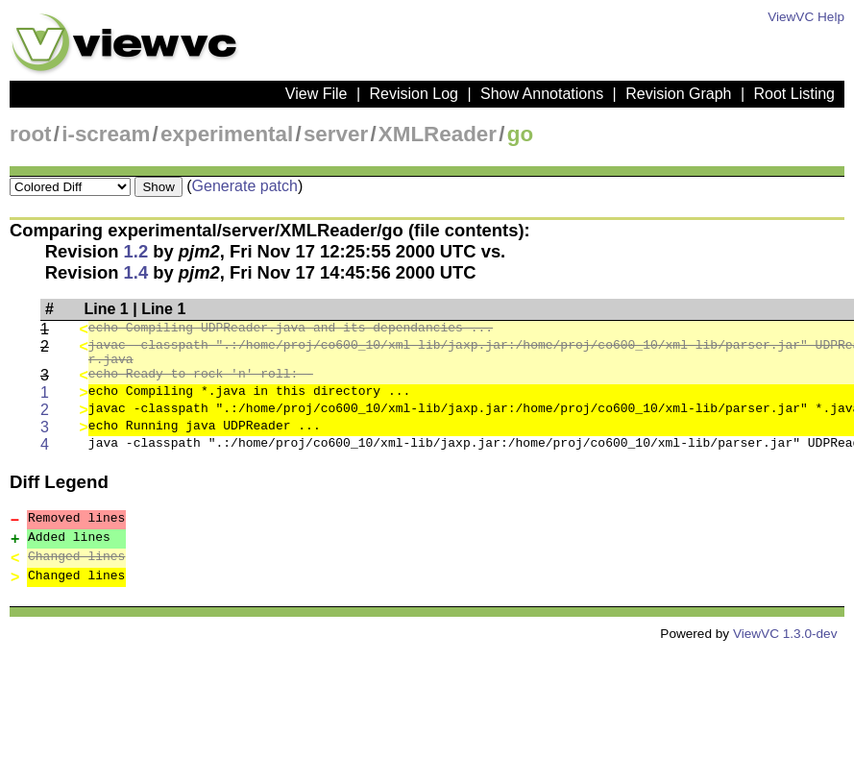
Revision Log (413, 94)
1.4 (136, 272)
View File (316, 94)
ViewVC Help (806, 17)
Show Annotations (541, 94)
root (31, 134)
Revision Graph (678, 94)
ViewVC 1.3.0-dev (785, 639)
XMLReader (437, 134)
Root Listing (795, 94)
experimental (226, 134)
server (336, 134)
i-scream (105, 134)
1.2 (136, 251)
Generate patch (245, 186)
